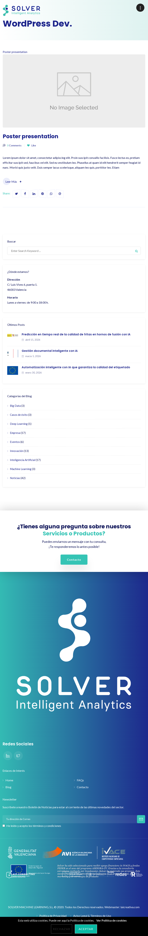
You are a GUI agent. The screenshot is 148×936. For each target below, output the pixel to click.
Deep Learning (19, 423)
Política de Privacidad (53, 915)
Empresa (15, 432)
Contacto (83, 787)
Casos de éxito (19, 414)
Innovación (16, 450)
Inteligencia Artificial (22, 459)
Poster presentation (74, 89)
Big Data (15, 405)
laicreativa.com (130, 907)
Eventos (15, 441)
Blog (8, 787)
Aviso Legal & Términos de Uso (92, 915)
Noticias (15, 478)
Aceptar (86, 929)
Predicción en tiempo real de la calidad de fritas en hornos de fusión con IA (76, 334)
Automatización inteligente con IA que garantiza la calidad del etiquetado (76, 367)
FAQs (80, 780)
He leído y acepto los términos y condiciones (33, 825)
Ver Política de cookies (111, 920)
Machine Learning (20, 469)
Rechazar (61, 929)
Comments (14, 145)
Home (9, 780)
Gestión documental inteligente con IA (50, 351)
